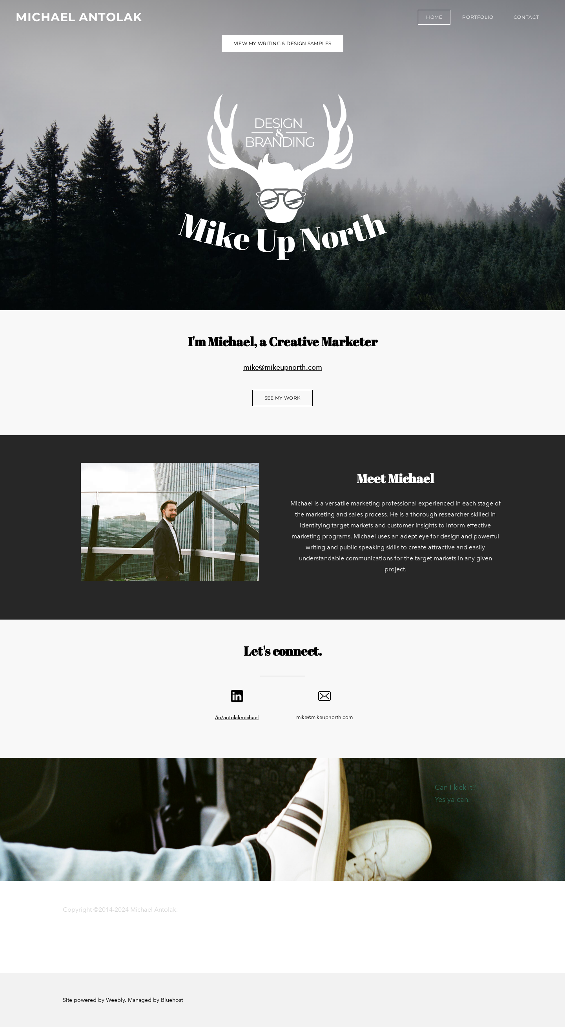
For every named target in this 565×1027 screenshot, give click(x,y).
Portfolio (477, 17)
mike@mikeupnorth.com (282, 367)
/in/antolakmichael (237, 717)
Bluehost (172, 1000)
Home (434, 17)
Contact (526, 17)
